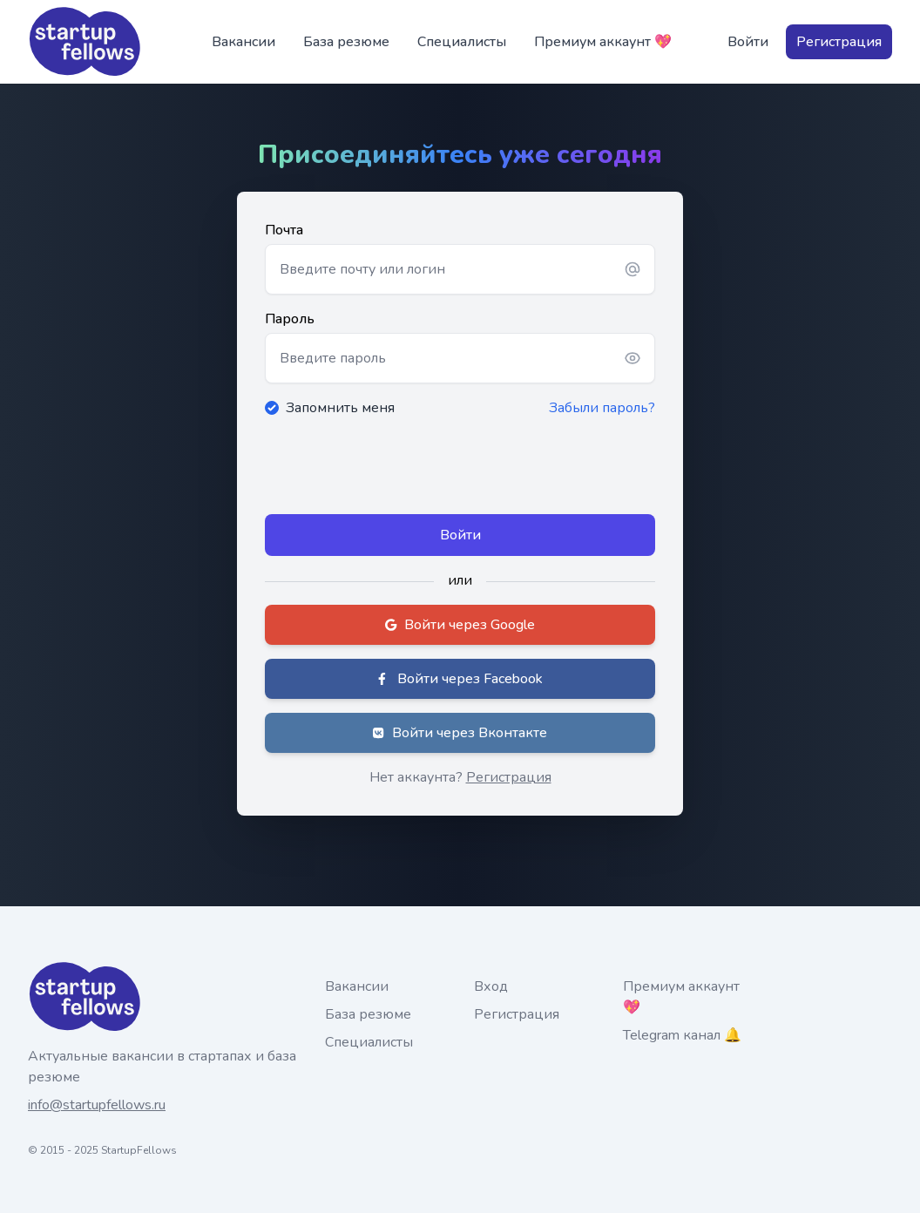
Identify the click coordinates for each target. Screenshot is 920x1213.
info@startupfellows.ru (97, 1105)
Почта (284, 230)
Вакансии (243, 41)
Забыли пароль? (602, 407)
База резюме (346, 41)
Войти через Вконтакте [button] (460, 732)
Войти (747, 41)
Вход (491, 986)
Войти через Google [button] (460, 624)
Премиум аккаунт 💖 (603, 41)
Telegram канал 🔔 (682, 1035)
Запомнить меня (340, 407)
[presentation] (397, 466)
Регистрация (839, 41)
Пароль (290, 319)
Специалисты (461, 41)
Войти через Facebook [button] (460, 678)
